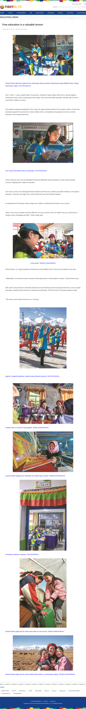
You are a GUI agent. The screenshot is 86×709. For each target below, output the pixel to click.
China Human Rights (74, 690)
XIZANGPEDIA (81, 13)
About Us (46, 701)
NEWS (15, 17)
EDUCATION (40, 13)
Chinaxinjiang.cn (5, 693)
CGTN (30, 690)
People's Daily (5, 690)
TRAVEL (60, 13)
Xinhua (14, 690)
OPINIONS (50, 13)
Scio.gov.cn (62, 690)
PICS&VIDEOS (21, 13)
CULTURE (70, 13)
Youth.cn (46, 690)
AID (31, 13)
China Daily (38, 690)
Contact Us (52, 701)
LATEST (10, 13)
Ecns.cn (54, 690)
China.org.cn (22, 690)
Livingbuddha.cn (17, 693)
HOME (2, 13)
